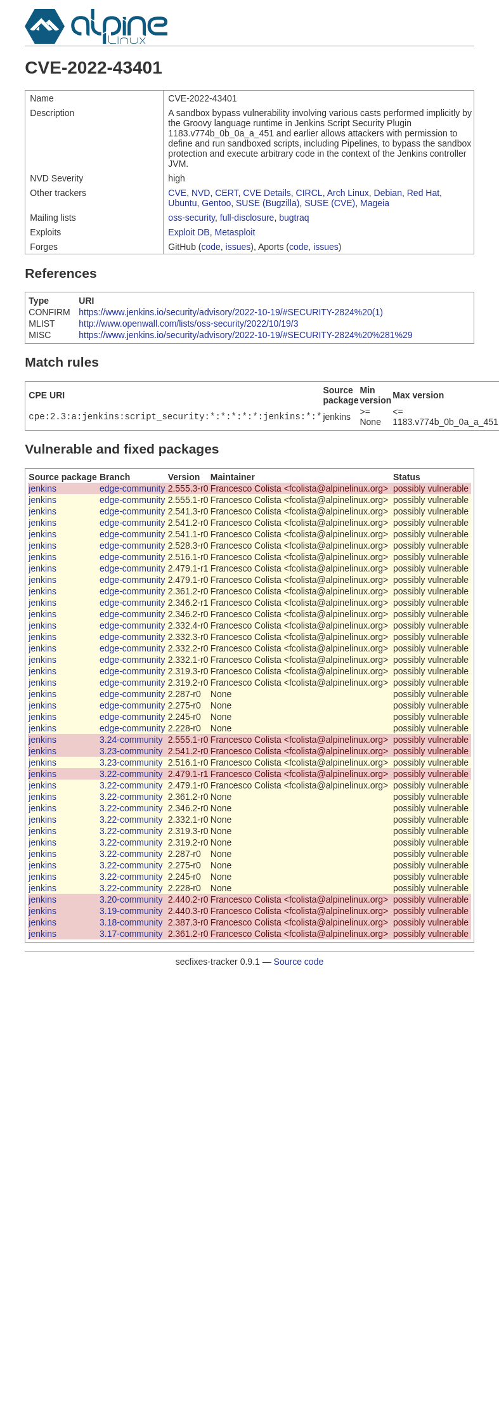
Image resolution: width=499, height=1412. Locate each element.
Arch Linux (348, 193)
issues (238, 247)
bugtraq (294, 217)
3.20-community (131, 899)
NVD (201, 193)
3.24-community (131, 740)
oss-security (191, 217)
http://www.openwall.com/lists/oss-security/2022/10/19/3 (188, 323)
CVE (177, 193)
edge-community (132, 488)
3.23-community (131, 751)
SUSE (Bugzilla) (267, 203)
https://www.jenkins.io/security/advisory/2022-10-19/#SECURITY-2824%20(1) (231, 312)
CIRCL (309, 193)
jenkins (42, 488)
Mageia (374, 203)
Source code (299, 962)
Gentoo (216, 203)
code (210, 247)
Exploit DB (188, 232)
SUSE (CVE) (329, 203)
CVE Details (266, 193)
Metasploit (234, 232)
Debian (388, 193)
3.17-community (131, 934)
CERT (226, 193)
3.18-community (131, 922)
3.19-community (131, 911)
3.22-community (131, 774)
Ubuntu (182, 203)
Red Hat (423, 193)
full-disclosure (247, 217)
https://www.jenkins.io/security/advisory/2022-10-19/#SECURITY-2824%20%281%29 (245, 335)
